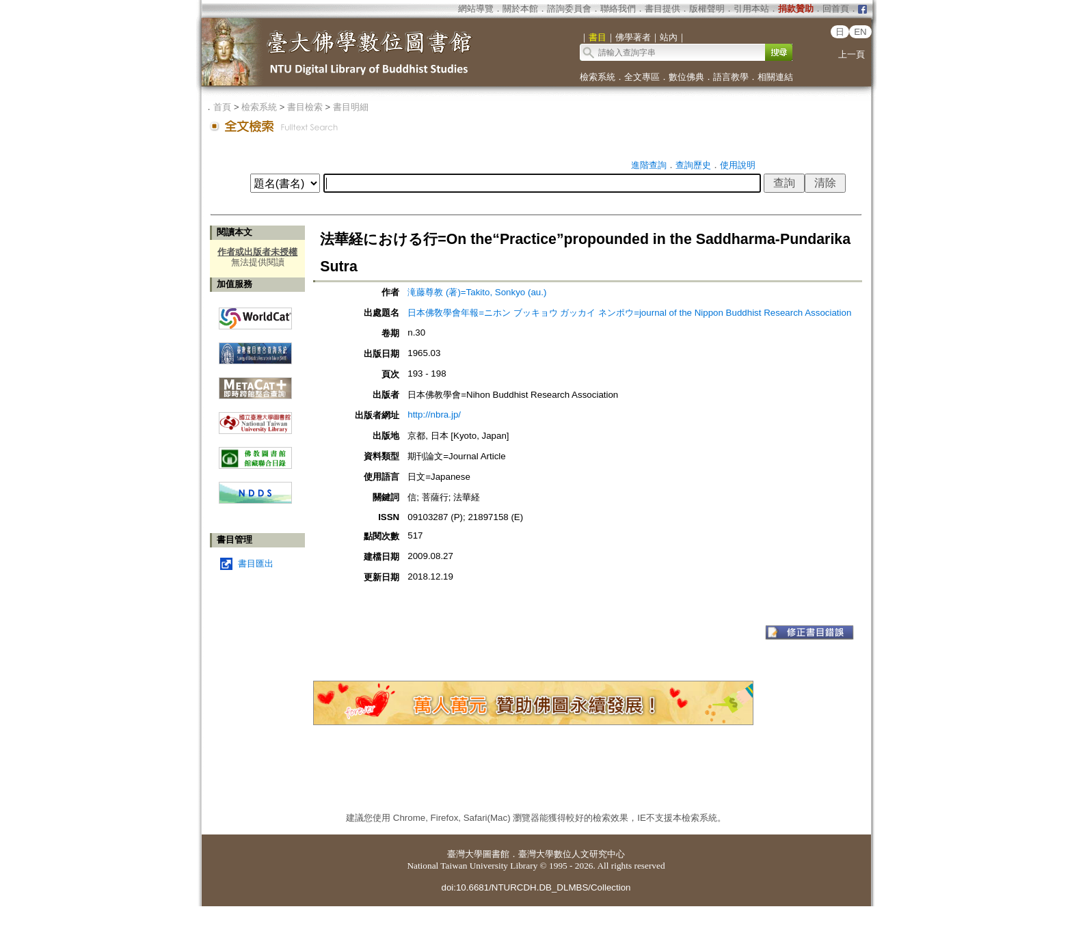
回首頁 (835, 8)
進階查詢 (649, 165)
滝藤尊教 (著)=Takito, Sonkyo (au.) (476, 292)
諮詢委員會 (569, 8)
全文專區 (642, 77)
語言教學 (731, 77)
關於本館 (520, 8)
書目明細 (350, 107)
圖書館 (496, 854)
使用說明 (737, 165)
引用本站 (751, 8)
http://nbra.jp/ (434, 414)
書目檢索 (305, 107)
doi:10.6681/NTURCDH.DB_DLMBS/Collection (535, 887)
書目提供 (662, 8)
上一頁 (851, 54)
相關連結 (775, 77)
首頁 (222, 107)
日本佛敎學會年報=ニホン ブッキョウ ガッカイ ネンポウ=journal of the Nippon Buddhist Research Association (629, 313)
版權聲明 (707, 8)
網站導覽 (476, 8)
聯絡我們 (618, 8)
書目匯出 (255, 563)
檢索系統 (597, 77)
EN (860, 32)
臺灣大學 (465, 854)
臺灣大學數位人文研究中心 (571, 854)
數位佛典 (686, 77)
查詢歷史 (693, 165)
